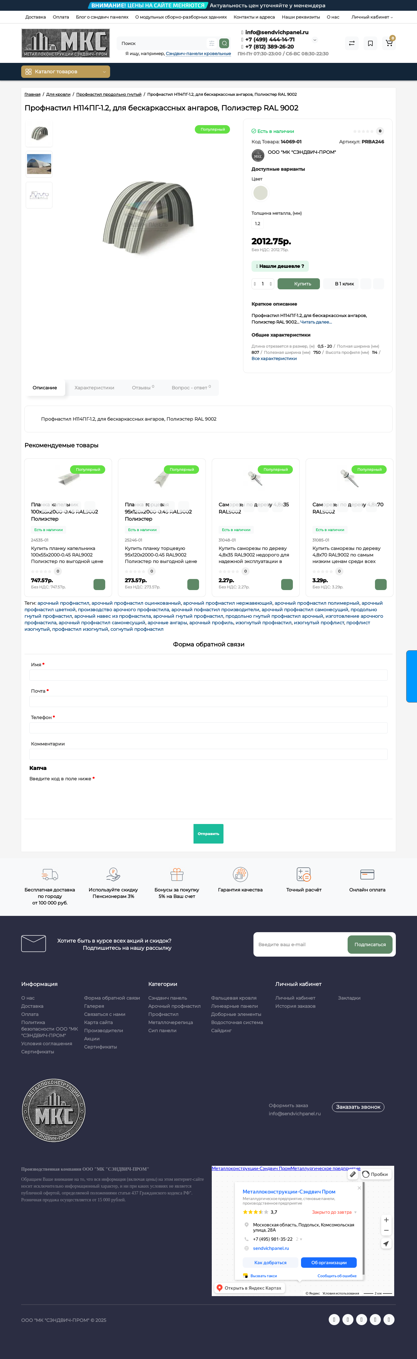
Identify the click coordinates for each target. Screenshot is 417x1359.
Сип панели (162, 1031)
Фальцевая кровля (233, 998)
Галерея (94, 1006)
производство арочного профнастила (123, 610)
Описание (45, 388)
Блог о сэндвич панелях (102, 17)
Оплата (61, 17)
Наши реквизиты (301, 17)
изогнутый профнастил (264, 623)
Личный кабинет (295, 998)
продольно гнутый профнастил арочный (274, 616)
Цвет (257, 178)
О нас (333, 17)
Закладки (349, 998)
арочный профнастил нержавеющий (227, 603)
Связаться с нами (104, 1014)
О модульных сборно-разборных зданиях (181, 17)
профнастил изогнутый (80, 629)
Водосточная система (237, 1022)
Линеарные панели (234, 1006)
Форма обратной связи (112, 998)
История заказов (295, 1006)
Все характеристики (274, 358)
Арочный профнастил (174, 1006)
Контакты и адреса (254, 17)
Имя (36, 665)
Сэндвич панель (167, 998)
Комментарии (48, 744)
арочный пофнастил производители (215, 610)
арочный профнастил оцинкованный (136, 603)
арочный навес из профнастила (112, 616)
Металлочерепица (170, 1022)
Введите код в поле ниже (60, 779)
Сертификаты (37, 1052)
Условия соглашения (46, 1044)
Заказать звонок (358, 1107)
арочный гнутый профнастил (188, 616)
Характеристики (94, 388)
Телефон (41, 717)
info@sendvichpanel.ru (275, 32)
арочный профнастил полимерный (317, 603)
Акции (92, 1039)
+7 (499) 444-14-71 (268, 39)
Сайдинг (221, 1031)
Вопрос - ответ (191, 387)
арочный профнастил (63, 603)
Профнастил (163, 1014)
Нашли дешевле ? (280, 266)
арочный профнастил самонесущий (305, 610)
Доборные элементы (236, 1014)
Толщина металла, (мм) (277, 213)
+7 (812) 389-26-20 (267, 47)
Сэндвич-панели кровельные (198, 53)
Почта (38, 691)
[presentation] (78, 796)
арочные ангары (167, 623)
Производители (103, 1031)
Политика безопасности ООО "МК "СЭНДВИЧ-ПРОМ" (49, 1028)
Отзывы (143, 387)
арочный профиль (211, 623)
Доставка (35, 17)
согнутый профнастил (137, 629)
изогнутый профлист (319, 623)
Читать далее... (316, 322)
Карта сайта (98, 1022)
